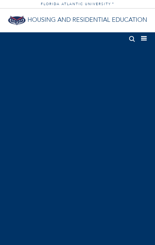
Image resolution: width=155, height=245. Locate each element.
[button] (132, 37)
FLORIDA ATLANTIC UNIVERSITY (77, 4)
